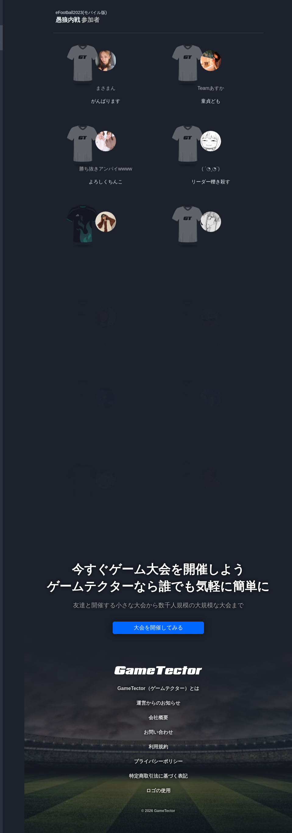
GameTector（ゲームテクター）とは (158, 688)
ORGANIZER (12, 93)
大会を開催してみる (158, 628)
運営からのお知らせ (158, 703)
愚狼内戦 (81, 17)
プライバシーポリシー (158, 761)
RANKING (12, 118)
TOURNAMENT (12, 43)
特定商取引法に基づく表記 (158, 776)
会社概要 (158, 717)
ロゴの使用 (158, 790)
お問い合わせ (158, 732)
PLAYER (12, 68)
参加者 (90, 19)
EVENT (12, 142)
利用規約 (158, 746)
